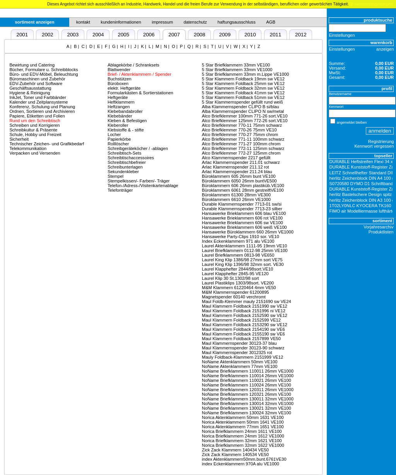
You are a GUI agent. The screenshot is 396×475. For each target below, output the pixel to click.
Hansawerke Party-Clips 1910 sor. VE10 (240, 236)
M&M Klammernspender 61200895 (235, 292)
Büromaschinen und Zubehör (37, 79)
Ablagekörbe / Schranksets (133, 65)
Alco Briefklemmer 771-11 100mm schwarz (243, 139)
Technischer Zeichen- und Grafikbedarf (46, 143)
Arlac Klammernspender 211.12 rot (235, 167)
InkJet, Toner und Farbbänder (37, 97)
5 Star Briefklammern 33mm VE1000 (237, 69)
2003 (73, 34)
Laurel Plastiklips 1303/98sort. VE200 (238, 283)
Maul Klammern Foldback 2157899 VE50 (241, 338)
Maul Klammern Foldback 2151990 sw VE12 (244, 306)
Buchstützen (119, 79)
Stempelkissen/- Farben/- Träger (138, 181)
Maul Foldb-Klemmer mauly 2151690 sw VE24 (246, 301)
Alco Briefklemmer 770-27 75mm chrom (240, 134)
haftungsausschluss (237, 22)
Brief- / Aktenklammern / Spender (139, 74)
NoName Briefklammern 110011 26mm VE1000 (248, 371)
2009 (224, 34)
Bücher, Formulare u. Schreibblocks (43, 69)
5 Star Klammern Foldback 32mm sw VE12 (243, 88)
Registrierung (381, 141)
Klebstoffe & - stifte (126, 130)
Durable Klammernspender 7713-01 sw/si (242, 204)
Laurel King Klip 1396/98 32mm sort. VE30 (242, 264)
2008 (199, 34)
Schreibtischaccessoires (131, 157)
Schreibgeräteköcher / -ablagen (138, 148)
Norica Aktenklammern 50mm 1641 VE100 (242, 422)
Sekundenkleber (123, 171)
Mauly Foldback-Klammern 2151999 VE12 (242, 357)
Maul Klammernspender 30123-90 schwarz (243, 348)
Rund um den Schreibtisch (34, 120)
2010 (250, 34)
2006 (149, 34)
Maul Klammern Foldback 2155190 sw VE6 (243, 334)
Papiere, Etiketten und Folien (37, 116)
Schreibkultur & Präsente (33, 130)
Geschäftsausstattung (30, 88)
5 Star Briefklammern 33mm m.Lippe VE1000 (245, 74)
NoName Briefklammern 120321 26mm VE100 (246, 394)
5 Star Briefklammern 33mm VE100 (236, 65)
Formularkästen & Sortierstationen (140, 92)
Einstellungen (342, 35)
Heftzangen (119, 106)
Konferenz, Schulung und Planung (42, 106)
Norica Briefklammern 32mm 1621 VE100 (242, 440)
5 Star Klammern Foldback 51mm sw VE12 (243, 97)
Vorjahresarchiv (378, 227)
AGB (270, 22)
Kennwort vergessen (374, 146)
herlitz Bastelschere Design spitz (360, 194)
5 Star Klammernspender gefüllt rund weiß (242, 102)
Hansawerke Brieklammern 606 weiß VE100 (244, 227)
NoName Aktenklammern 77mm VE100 (239, 366)
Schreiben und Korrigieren (34, 125)
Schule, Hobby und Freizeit (35, 134)
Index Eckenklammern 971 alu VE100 (238, 241)
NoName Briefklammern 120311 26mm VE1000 (248, 389)
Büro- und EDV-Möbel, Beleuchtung (43, 74)
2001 (22, 34)
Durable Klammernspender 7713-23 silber (242, 208)
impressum (162, 22)
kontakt (83, 22)
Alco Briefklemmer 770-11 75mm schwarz (242, 125)
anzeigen (385, 49)
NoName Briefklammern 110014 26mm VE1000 (248, 375)
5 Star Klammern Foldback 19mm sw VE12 (243, 79)
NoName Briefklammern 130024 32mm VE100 (246, 412)
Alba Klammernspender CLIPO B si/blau (240, 106)
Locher (114, 134)
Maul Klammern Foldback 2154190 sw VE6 (243, 329)
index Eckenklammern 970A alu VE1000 (240, 463)
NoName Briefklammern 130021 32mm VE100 (246, 408)
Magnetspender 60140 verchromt (234, 297)
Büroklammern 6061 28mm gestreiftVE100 (242, 190)
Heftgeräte (118, 97)
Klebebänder (120, 116)
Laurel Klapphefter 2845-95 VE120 (235, 273)
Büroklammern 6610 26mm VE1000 (236, 199)
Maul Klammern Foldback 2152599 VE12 (241, 320)
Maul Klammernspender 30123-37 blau (239, 343)
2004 (98, 34)
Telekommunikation (27, 148)
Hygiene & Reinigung (29, 92)
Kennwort (336, 107)
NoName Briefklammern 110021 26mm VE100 (246, 380)
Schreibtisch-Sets (124, 153)
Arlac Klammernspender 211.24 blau (237, 171)
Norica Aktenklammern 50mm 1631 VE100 (242, 417)
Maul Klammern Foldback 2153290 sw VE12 (244, 324)
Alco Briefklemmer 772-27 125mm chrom (241, 153)
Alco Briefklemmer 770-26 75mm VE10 (239, 130)
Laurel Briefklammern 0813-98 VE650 (238, 255)
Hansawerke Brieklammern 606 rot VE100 (242, 218)
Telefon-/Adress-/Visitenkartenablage (143, 185)
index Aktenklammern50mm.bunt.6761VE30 (244, 459)
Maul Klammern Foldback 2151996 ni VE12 (243, 310)
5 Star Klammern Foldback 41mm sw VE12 (243, 92)
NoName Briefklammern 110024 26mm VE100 (246, 385)
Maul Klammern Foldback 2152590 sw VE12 (244, 315)
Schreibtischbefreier (127, 162)
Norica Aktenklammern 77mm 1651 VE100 (242, 426)
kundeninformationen (121, 22)
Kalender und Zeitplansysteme (38, 102)
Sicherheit (19, 139)
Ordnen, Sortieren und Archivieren (42, 111)
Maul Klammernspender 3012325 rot (237, 352)
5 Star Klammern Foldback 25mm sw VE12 (243, 83)
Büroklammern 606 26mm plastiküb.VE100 (243, 185)
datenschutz (195, 22)
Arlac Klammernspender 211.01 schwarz (241, 162)
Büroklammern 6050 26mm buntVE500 (239, 181)
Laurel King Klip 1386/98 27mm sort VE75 (242, 259)
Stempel (115, 176)
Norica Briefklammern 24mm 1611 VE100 (242, 431)
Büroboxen (118, 83)
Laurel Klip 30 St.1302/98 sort (230, 278)
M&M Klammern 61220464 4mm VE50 (239, 287)
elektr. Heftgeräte (124, 88)
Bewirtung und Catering (32, 65)
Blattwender (119, 69)
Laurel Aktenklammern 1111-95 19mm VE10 (244, 245)
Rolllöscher (118, 143)
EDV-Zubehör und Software (35, 83)
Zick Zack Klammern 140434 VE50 (235, 450)
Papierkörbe (119, 139)
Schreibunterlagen (125, 167)
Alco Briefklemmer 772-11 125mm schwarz (243, 148)
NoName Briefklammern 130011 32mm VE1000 (248, 399)
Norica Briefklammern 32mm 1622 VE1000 (243, 445)
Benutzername (340, 94)
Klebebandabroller (125, 111)
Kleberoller (118, 125)
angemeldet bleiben (351, 122)
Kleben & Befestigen (127, 120)
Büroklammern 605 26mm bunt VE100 (238, 176)
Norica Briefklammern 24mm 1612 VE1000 (243, 436)
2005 (123, 34)
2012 (301, 34)
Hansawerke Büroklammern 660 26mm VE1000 (248, 232)
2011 (275, 34)
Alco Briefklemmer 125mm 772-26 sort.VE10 (244, 120)
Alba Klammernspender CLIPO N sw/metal (243, 111)
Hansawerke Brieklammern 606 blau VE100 (244, 213)
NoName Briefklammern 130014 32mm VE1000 (248, 403)
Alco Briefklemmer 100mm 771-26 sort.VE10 (244, 116)
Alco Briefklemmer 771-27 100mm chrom (241, 143)
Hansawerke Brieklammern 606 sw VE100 (242, 222)
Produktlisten (381, 232)
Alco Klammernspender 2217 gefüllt (236, 157)
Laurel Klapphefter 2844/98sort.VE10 (237, 269)
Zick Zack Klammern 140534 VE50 (235, 454)
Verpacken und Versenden (34, 153)
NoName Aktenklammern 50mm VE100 (239, 361)
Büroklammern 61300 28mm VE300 (236, 194)
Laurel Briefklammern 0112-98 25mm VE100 (244, 250)
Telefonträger (120, 190)
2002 (47, 34)
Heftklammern (121, 102)
